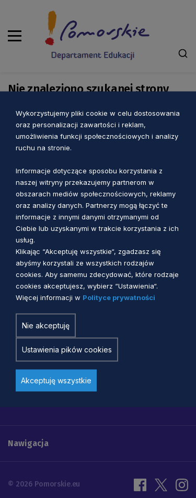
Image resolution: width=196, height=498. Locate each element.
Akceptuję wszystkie (56, 379)
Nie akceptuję (46, 324)
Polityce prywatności (119, 297)
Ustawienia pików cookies (67, 349)
